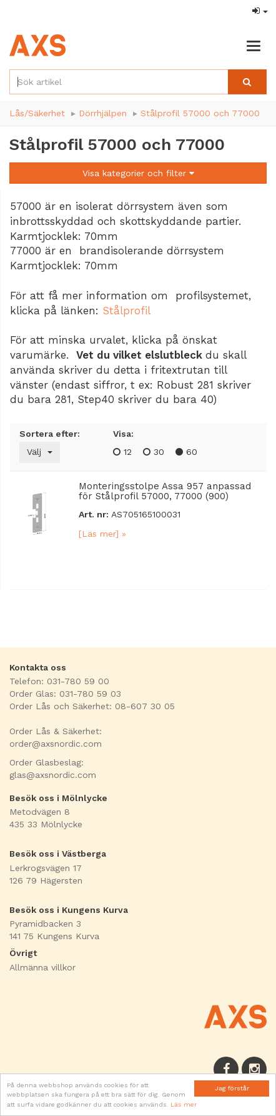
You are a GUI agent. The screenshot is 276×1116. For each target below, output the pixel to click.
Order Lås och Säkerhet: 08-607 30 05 (92, 706)
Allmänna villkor (42, 967)
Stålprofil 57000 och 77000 (200, 113)
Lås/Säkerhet (37, 113)
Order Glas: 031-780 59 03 (65, 694)
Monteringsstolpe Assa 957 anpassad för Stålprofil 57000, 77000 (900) (165, 491)
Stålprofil (126, 310)
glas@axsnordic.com (52, 775)
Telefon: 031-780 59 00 (59, 681)
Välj (39, 452)
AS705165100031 (145, 514)
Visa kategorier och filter (138, 173)
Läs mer (183, 1104)
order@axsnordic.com (55, 744)
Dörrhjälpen (103, 113)
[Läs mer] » (102, 534)
